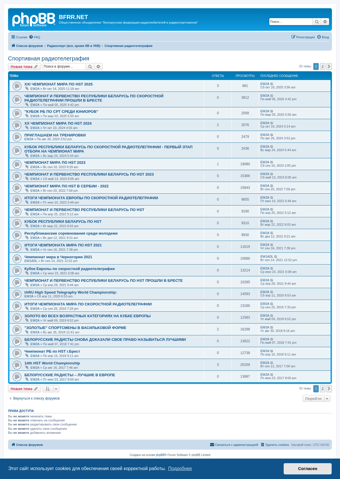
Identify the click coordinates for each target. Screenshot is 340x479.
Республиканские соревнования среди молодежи (71, 233)
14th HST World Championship (52, 363)
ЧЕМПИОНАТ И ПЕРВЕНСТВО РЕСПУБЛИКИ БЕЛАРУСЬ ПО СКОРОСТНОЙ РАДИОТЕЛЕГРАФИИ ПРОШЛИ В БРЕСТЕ (94, 98)
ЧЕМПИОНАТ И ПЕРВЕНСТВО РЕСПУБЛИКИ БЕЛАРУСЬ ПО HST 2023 (89, 174)
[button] (329, 66)
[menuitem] (34, 37)
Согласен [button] (307, 468)
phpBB (160, 455)
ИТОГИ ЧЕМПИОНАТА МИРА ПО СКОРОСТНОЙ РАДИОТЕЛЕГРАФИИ (88, 304)
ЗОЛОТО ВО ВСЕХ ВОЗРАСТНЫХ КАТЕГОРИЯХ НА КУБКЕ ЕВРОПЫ (87, 316)
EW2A (34, 88)
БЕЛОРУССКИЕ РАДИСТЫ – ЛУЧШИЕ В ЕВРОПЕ (69, 375)
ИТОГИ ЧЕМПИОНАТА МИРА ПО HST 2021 (63, 245)
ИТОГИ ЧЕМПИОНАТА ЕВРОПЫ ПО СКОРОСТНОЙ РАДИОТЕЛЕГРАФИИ (91, 198)
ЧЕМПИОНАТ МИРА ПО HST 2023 (54, 162)
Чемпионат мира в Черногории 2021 (58, 257)
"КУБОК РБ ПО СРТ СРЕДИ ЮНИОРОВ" (61, 111)
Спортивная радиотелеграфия (48, 58)
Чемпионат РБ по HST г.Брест (52, 351)
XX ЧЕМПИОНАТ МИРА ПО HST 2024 (58, 123)
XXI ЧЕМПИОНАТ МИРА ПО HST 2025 (58, 84)
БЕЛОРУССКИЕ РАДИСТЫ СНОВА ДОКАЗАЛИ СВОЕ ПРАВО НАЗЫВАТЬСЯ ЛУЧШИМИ (105, 339)
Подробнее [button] (180, 468)
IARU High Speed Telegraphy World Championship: (70, 292)
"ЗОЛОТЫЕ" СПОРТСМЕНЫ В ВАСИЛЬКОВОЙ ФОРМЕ (75, 328)
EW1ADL (30, 261)
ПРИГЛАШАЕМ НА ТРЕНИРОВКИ (55, 135)
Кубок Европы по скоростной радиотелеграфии (69, 269)
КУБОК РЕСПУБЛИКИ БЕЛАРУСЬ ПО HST (62, 221)
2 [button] (323, 66)
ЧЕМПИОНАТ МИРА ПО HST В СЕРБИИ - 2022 (66, 186)
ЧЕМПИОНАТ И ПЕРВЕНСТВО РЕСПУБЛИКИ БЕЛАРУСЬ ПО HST (84, 210)
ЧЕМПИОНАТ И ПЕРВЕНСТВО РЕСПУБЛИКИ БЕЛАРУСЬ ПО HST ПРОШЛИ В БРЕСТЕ (103, 280)
